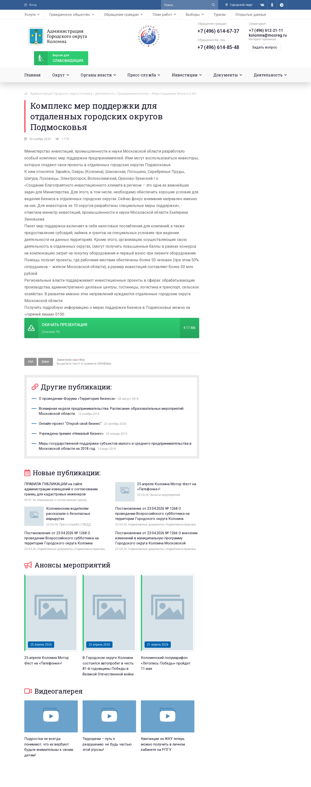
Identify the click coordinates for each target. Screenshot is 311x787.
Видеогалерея (53, 691)
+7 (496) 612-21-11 (266, 30)
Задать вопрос (264, 47)
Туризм (219, 14)
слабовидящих (58, 58)
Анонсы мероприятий (67, 564)
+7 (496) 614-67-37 (218, 31)
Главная (32, 74)
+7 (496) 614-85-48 (218, 47)
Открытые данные (250, 14)
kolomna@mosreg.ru (268, 35)
